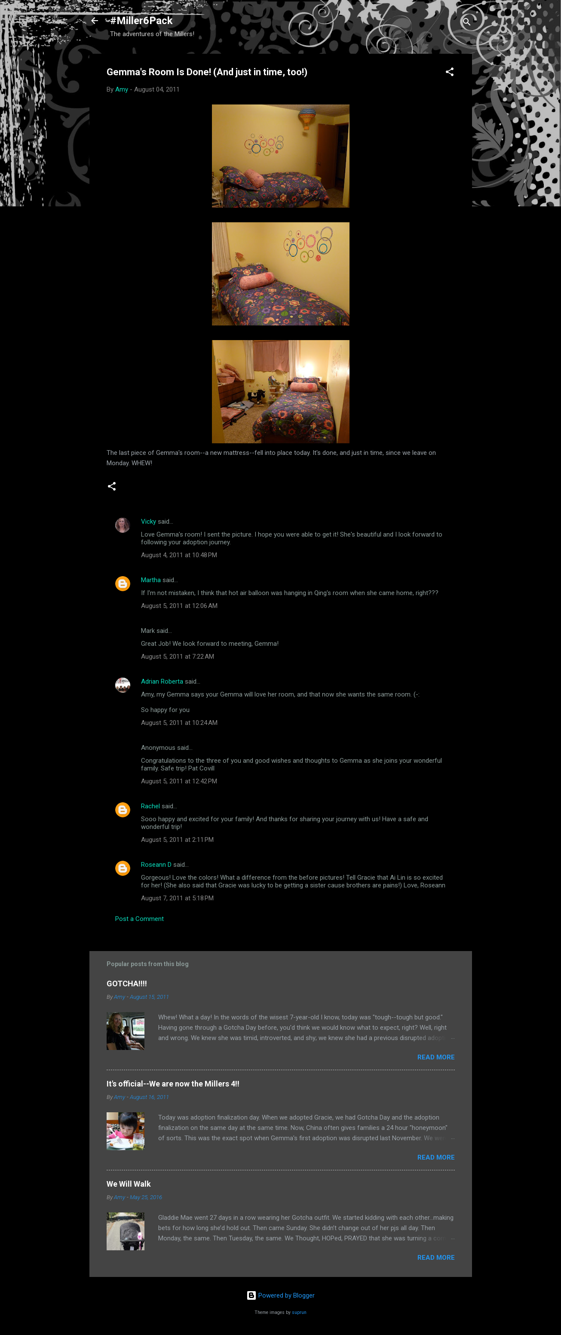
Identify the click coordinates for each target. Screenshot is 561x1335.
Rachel (150, 806)
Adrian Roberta (162, 681)
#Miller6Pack (141, 21)
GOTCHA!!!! (127, 983)
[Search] (467, 23)
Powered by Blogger (280, 1295)
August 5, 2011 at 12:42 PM (179, 781)
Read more (436, 1057)
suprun (299, 1312)
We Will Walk (129, 1183)
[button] (450, 73)
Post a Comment (139, 919)
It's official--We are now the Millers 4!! (173, 1083)
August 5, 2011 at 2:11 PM (177, 840)
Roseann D (156, 865)
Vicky (148, 521)
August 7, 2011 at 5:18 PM (177, 898)
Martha (151, 580)
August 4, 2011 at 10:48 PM (179, 555)
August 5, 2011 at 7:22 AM (177, 656)
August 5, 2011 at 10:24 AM (179, 723)
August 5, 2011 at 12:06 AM (179, 606)
